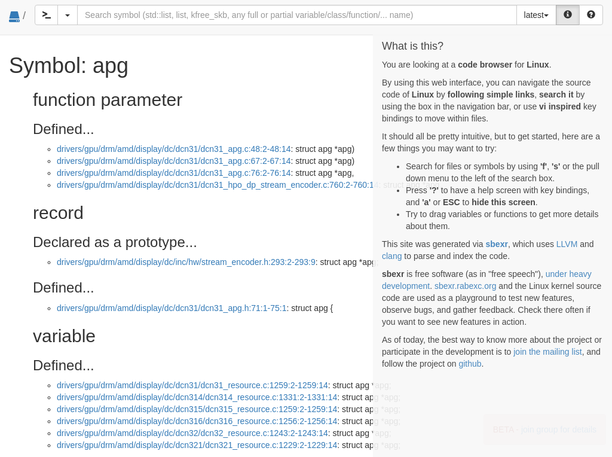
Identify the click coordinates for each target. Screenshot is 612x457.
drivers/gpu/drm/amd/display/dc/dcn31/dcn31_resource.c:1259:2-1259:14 (192, 385)
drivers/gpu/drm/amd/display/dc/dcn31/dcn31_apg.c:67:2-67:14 (173, 161)
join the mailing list (547, 352)
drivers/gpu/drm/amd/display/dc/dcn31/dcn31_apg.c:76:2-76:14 (173, 173)
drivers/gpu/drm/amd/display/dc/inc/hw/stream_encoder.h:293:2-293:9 (186, 262)
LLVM (567, 244)
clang (392, 256)
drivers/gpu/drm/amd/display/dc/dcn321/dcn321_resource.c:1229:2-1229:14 (197, 445)
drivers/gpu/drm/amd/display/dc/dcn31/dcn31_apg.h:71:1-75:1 (171, 308)
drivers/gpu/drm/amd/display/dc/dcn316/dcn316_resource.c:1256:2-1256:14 (197, 421)
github (469, 363)
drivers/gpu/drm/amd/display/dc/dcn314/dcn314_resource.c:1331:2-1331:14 (197, 397)
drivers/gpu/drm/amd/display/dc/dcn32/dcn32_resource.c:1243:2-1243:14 (192, 433)
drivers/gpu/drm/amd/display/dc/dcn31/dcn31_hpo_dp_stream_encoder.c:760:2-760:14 (218, 185)
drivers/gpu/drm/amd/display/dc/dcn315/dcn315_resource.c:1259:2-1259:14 (197, 409)
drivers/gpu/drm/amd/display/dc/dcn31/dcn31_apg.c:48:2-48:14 (173, 149)
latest (536, 15)
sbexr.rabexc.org (465, 286)
